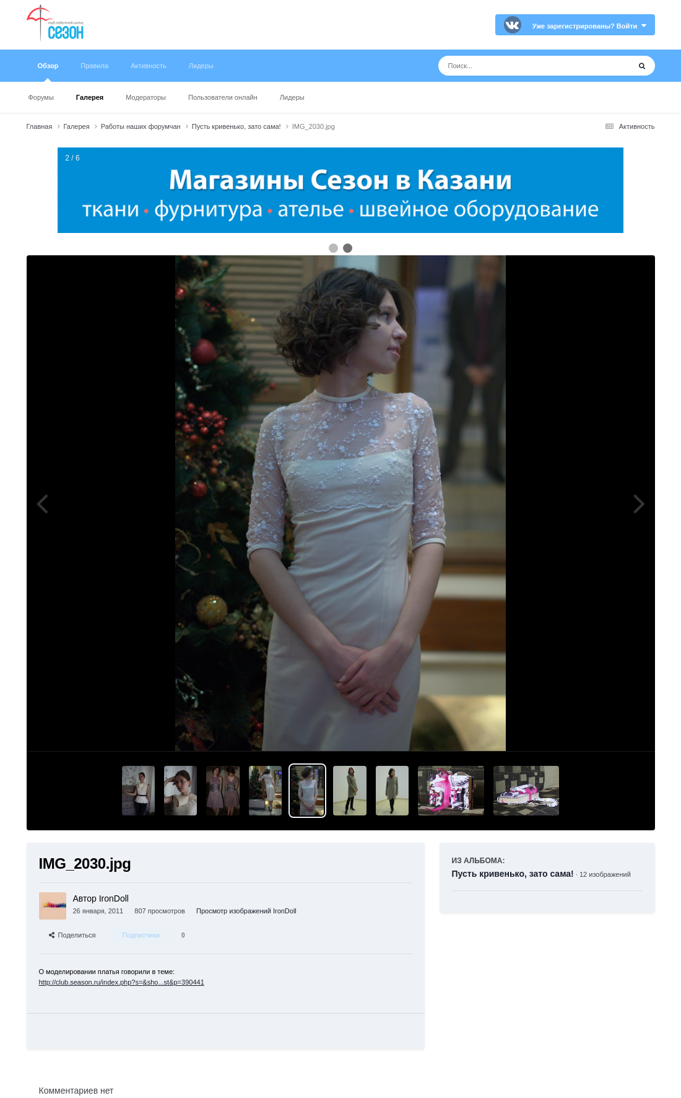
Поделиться (72, 935)
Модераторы (146, 97)
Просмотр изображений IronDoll (246, 911)
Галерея (89, 97)
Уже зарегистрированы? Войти (589, 26)
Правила (94, 65)
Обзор (48, 72)
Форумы (41, 97)
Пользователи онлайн (223, 97)
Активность (149, 65)
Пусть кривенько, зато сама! (513, 874)
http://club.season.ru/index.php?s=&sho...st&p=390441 (121, 982)
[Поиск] (511, 66)
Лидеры (292, 97)
